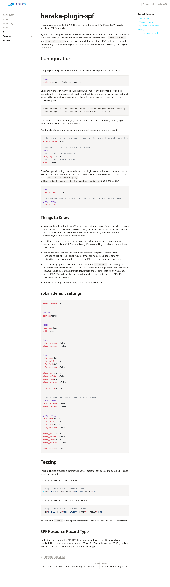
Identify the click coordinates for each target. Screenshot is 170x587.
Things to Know (55, 217)
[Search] (148, 4)
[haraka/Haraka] (166, 4)
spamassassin (50, 277)
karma (66, 277)
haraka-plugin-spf (67, 16)
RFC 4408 (97, 282)
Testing (49, 462)
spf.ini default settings (61, 293)
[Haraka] (18, 4)
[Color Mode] (159, 4)
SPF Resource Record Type (65, 531)
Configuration (56, 58)
